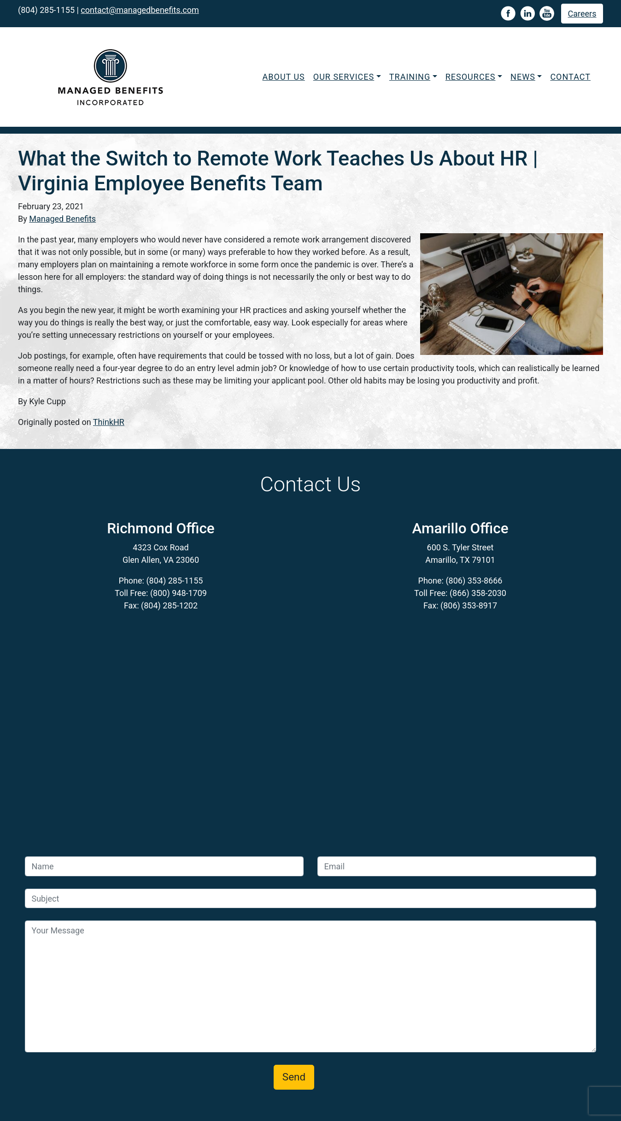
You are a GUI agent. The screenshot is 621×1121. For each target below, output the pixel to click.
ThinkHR (108, 422)
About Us (284, 77)
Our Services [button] (343, 77)
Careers (582, 13)
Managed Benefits (62, 219)
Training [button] (409, 77)
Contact (570, 77)
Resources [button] (470, 77)
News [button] (522, 77)
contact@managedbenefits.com (140, 10)
